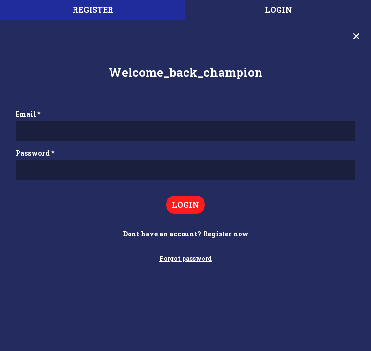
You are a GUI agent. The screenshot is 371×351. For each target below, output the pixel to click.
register (93, 9)
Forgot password (185, 258)
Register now (226, 233)
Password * (35, 152)
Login (278, 9)
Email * (28, 113)
